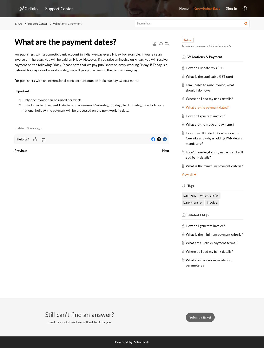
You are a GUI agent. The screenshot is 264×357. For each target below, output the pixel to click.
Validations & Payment (67, 24)
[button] (245, 8)
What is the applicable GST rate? (210, 76)
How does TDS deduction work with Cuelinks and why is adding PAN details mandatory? (213, 138)
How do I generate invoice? (206, 116)
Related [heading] (198, 220)
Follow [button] (188, 40)
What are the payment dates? (208, 107)
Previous (20, 150)
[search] (192, 23)
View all (189, 180)
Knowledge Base (207, 8)
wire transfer (210, 200)
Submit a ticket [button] (200, 326)
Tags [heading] (191, 191)
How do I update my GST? (205, 68)
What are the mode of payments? (211, 124)
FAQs (18, 24)
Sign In (231, 8)
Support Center (37, 24)
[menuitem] (184, 8)
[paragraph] (91, 87)
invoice (213, 207)
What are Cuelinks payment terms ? (212, 253)
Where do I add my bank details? (210, 98)
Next (165, 150)
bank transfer (193, 207)
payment (190, 200)
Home (184, 8)
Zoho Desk (141, 351)
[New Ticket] (200, 326)
